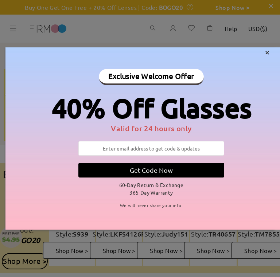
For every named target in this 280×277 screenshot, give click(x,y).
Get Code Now (151, 170)
